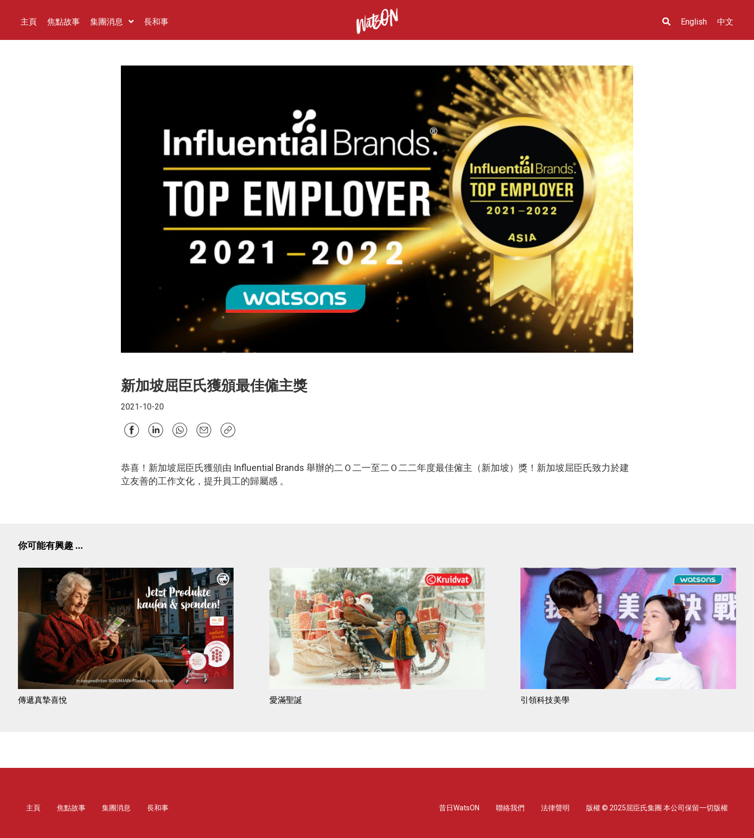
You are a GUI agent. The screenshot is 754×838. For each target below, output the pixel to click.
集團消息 (116, 808)
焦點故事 (71, 808)
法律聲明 (555, 808)
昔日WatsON (459, 808)
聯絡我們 (510, 808)
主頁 (33, 808)
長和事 (158, 808)
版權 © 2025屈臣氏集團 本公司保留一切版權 (657, 808)
